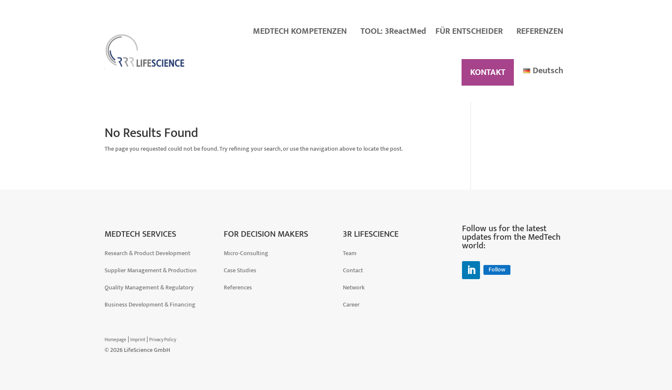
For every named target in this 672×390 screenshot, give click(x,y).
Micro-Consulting (246, 253)
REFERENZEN (539, 31)
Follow (497, 269)
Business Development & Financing (150, 305)
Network (354, 287)
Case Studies (240, 270)
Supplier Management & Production (151, 270)
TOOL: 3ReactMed (393, 31)
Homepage (115, 340)
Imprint (137, 340)
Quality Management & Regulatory (149, 287)
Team (350, 253)
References (238, 287)
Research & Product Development (147, 253)
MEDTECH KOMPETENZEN (300, 31)
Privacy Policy (162, 340)
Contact (353, 270)
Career (351, 305)
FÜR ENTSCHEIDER (469, 31)
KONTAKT (487, 72)
